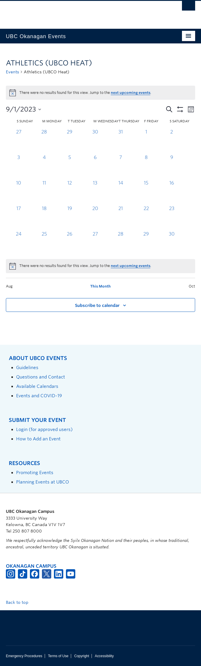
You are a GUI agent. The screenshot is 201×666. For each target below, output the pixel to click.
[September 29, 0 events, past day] (146, 243)
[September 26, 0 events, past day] (69, 243)
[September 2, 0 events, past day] (171, 141)
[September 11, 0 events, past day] (44, 192)
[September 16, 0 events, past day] (171, 192)
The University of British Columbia (72, 12)
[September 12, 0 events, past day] (69, 192)
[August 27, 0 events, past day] (18, 141)
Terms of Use (58, 656)
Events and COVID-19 (39, 395)
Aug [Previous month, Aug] (9, 286)
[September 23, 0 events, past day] (171, 218)
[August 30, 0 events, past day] (95, 141)
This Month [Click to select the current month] (100, 286)
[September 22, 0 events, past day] (146, 218)
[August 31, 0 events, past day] (120, 141)
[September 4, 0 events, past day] (44, 167)
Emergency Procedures (24, 656)
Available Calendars (37, 386)
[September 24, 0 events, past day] (18, 243)
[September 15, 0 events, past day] (146, 192)
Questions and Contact (40, 376)
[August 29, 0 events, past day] (69, 141)
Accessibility (104, 656)
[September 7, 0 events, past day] (120, 167)
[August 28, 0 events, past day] (44, 141)
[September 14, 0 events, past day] (120, 192)
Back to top (20, 602)
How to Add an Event (38, 438)
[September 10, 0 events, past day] (18, 192)
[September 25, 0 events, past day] (44, 243)
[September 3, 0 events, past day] (18, 167)
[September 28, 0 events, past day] (120, 243)
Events (12, 72)
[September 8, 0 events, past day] (146, 167)
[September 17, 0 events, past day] (18, 218)
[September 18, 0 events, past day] (44, 218)
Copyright (81, 656)
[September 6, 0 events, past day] (95, 167)
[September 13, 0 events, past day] (95, 192)
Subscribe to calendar (97, 305)
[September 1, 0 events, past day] (146, 141)
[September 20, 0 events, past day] (95, 218)
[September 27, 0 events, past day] (95, 243)
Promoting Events (34, 472)
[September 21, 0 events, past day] (120, 218)
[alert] (100, 266)
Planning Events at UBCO (42, 481)
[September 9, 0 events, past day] (171, 167)
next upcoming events (130, 92)
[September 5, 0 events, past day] (69, 167)
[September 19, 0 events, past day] (69, 218)
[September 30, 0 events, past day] (171, 243)
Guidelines (27, 367)
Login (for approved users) (44, 429)
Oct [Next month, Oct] (192, 286)
